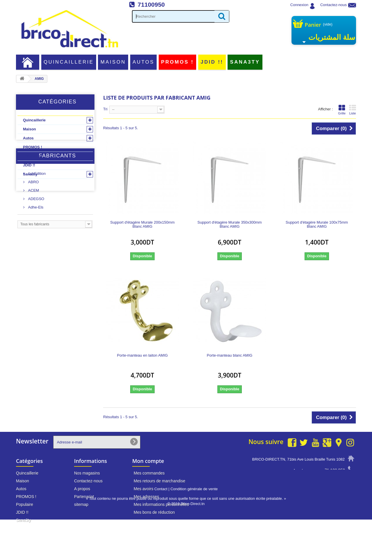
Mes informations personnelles (161, 504)
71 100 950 (335, 470)
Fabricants (57, 200)
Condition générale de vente (194, 526)
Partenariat (84, 496)
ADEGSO (35, 241)
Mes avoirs (143, 488)
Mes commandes (149, 473)
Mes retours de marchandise (159, 481)
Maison (113, 62)
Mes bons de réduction (154, 512)
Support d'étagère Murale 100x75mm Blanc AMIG (317, 224)
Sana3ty (245, 62)
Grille (342, 110)
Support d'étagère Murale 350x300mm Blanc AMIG (229, 224)
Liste (352, 110)
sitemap (81, 504)
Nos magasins (87, 473)
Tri (105, 109)
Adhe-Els (35, 249)
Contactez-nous (333, 5)
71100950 (151, 4)
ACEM (33, 233)
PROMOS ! (177, 62)
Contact (160, 526)
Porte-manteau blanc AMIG (230, 355)
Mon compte (148, 460)
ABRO (33, 224)
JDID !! (212, 62)
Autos (143, 62)
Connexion (299, 5)
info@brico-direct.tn (327, 481)
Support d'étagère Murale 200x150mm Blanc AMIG (142, 224)
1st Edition (36, 216)
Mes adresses (146, 496)
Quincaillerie (69, 62)
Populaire (31, 156)
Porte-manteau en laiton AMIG (142, 355)
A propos (82, 488)
